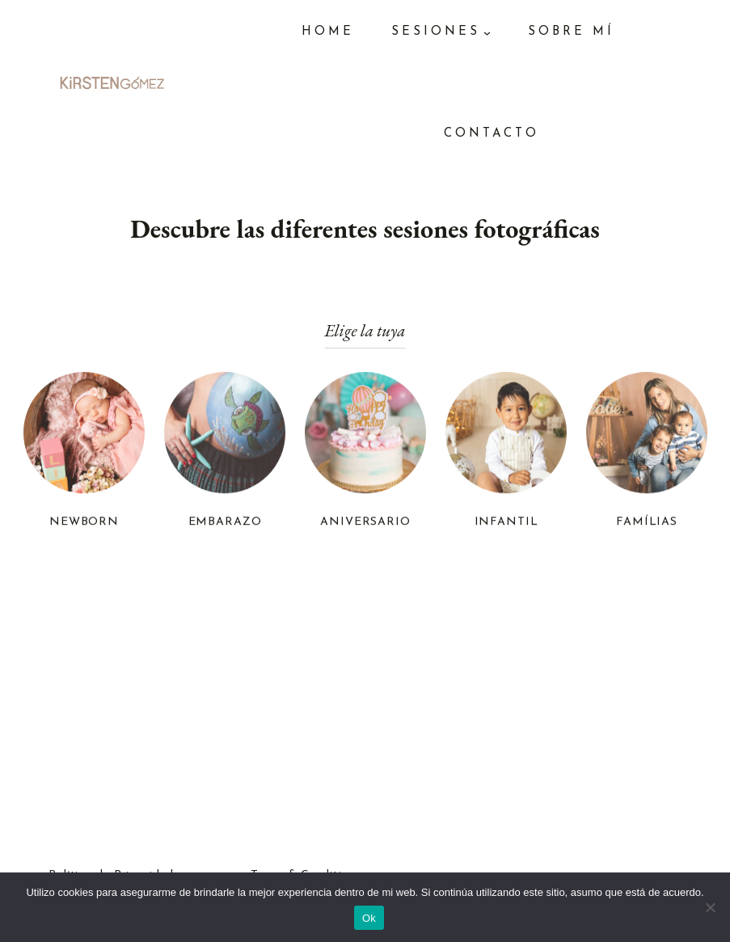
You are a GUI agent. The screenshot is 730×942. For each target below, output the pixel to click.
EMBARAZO (224, 523)
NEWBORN (83, 523)
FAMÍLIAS (646, 523)
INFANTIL (506, 523)
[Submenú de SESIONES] (487, 32)
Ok (369, 918)
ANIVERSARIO (365, 523)
